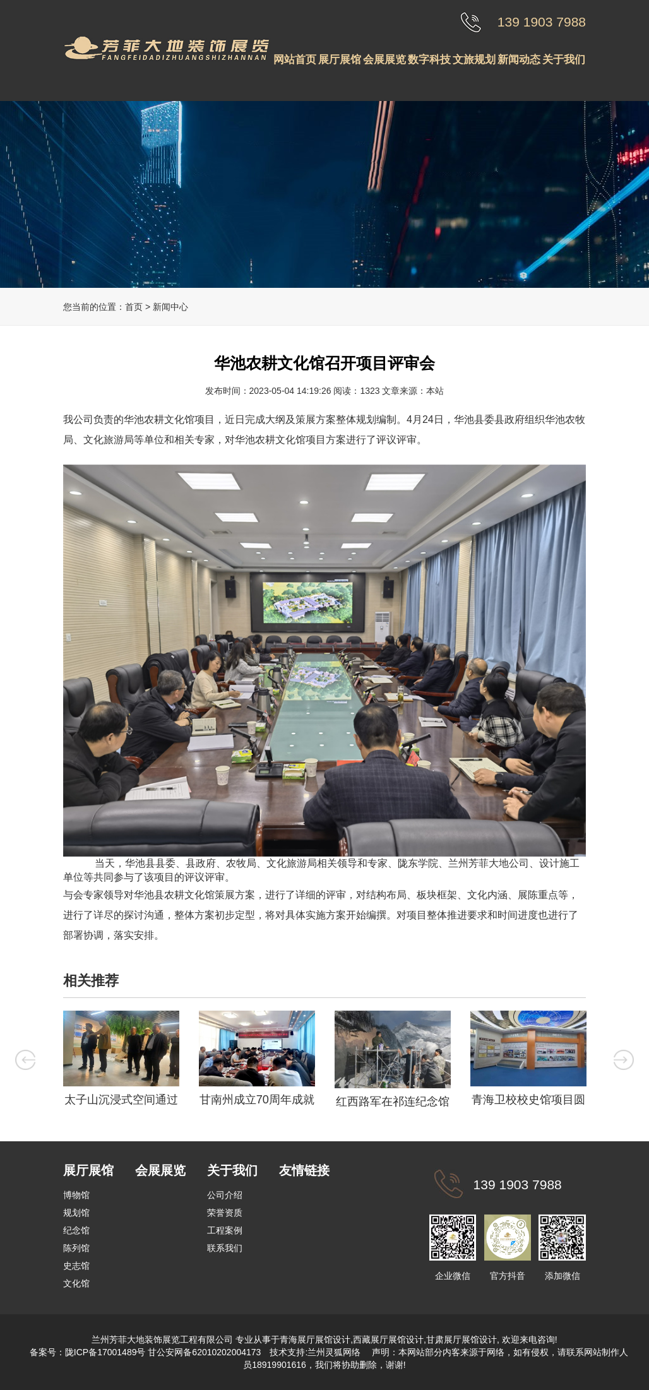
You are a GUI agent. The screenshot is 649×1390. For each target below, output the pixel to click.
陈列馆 (76, 1248)
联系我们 (224, 1248)
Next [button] (624, 1059)
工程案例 (224, 1230)
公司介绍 (224, 1195)
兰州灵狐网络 (335, 1352)
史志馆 (76, 1266)
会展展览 (384, 60)
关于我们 (563, 60)
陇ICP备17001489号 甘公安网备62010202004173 (163, 1352)
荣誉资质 (224, 1213)
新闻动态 (518, 60)
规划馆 (76, 1213)
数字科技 (429, 60)
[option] (121, 1062)
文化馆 (76, 1283)
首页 (134, 307)
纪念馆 (76, 1230)
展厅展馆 (339, 60)
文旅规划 (474, 60)
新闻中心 (170, 307)
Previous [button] (25, 1059)
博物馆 (76, 1195)
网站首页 (294, 60)
